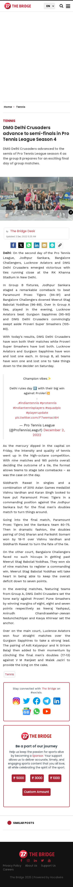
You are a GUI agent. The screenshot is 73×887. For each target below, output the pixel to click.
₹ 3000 (37, 778)
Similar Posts (23, 823)
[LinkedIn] (37, 245)
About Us (31, 866)
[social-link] (60, 245)
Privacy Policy (12, 866)
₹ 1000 (55, 778)
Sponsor (37, 756)
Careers (8, 869)
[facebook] (13, 245)
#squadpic (53, 408)
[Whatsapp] (29, 245)
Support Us (48, 866)
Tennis (9, 120)
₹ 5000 (18, 778)
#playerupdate (37, 412)
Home (9, 107)
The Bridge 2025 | (22, 877)
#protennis (48, 403)
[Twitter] (21, 245)
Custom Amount (36, 792)
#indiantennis (28, 403)
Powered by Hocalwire (48, 877)
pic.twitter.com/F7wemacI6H (37, 417)
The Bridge (49, 688)
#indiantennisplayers (28, 408)
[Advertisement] (36, 59)
